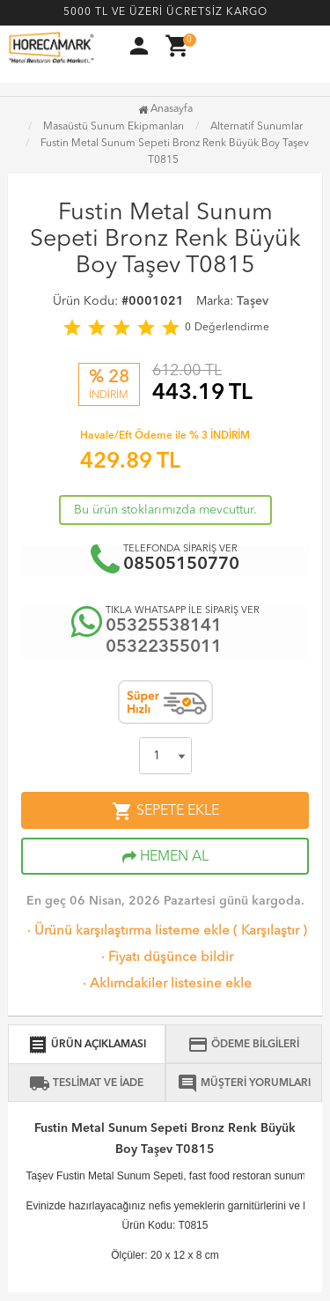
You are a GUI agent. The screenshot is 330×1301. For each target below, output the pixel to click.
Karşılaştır (270, 931)
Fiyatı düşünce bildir (165, 958)
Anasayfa (165, 109)
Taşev (252, 301)
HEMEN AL (165, 857)
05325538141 (164, 626)
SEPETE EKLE (165, 811)
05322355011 (164, 647)
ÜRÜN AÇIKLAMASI (86, 1044)
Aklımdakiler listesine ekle (165, 984)
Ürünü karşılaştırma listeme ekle (127, 931)
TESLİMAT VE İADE (86, 1083)
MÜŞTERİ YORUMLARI (244, 1083)
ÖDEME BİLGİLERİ (243, 1044)
